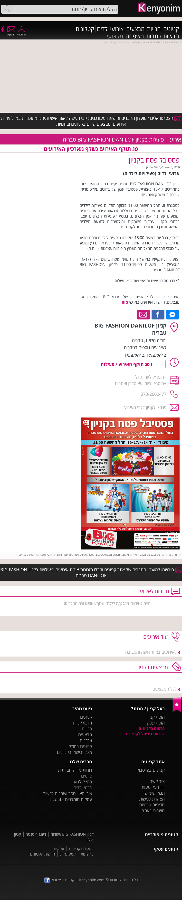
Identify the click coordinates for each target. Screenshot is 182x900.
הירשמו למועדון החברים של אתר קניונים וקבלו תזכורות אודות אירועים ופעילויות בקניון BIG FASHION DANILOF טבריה (91, 572)
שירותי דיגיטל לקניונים (145, 733)
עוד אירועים (155, 636)
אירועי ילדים (110, 29)
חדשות (171, 36)
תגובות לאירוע (154, 591)
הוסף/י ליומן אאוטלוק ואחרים (139, 383)
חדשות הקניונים (42, 854)
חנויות (154, 29)
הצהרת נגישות (152, 799)
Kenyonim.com (92, 879)
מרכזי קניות (82, 723)
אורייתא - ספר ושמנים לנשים (67, 793)
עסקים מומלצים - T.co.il (70, 799)
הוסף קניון (156, 717)
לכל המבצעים (165, 689)
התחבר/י (21, 33)
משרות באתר (153, 810)
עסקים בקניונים (81, 848)
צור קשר (157, 781)
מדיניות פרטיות (152, 805)
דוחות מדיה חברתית (75, 770)
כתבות (153, 36)
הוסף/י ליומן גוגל (149, 377)
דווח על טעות (153, 787)
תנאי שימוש (154, 793)
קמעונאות (68, 854)
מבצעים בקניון (152, 667)
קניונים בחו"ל (80, 746)
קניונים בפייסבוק (150, 770)
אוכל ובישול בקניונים (74, 752)
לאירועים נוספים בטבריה (145, 347)
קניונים (171, 29)
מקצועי (115, 36)
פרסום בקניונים (152, 728)
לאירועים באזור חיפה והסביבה (151, 652)
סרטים (86, 776)
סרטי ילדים (83, 787)
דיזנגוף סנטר (36, 834)
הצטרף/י (11, 33)
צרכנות (86, 740)
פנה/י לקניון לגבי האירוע (145, 407)
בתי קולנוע (83, 782)
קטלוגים (85, 29)
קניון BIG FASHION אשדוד (72, 834)
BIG (125, 302)
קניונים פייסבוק (59, 879)
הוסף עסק (156, 723)
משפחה (134, 36)
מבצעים (135, 29)
